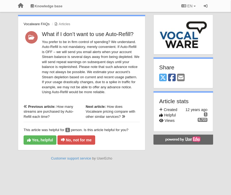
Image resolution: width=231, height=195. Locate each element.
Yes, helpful (40, 140)
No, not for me (76, 140)
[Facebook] (172, 78)
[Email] (181, 78)
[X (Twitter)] (163, 78)
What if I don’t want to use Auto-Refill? (88, 34)
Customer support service (71, 158)
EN (188, 6)
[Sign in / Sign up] (205, 6)
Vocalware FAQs (37, 24)
